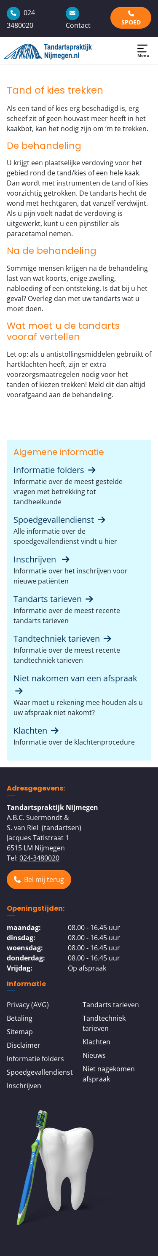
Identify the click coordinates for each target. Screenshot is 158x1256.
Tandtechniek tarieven (62, 638)
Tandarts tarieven (53, 599)
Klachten (36, 730)
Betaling (19, 1018)
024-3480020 (39, 858)
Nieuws (94, 1055)
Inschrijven (42, 559)
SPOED (131, 18)
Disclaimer (23, 1045)
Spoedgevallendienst (60, 519)
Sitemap (20, 1031)
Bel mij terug (39, 879)
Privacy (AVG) (28, 1004)
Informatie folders (55, 470)
